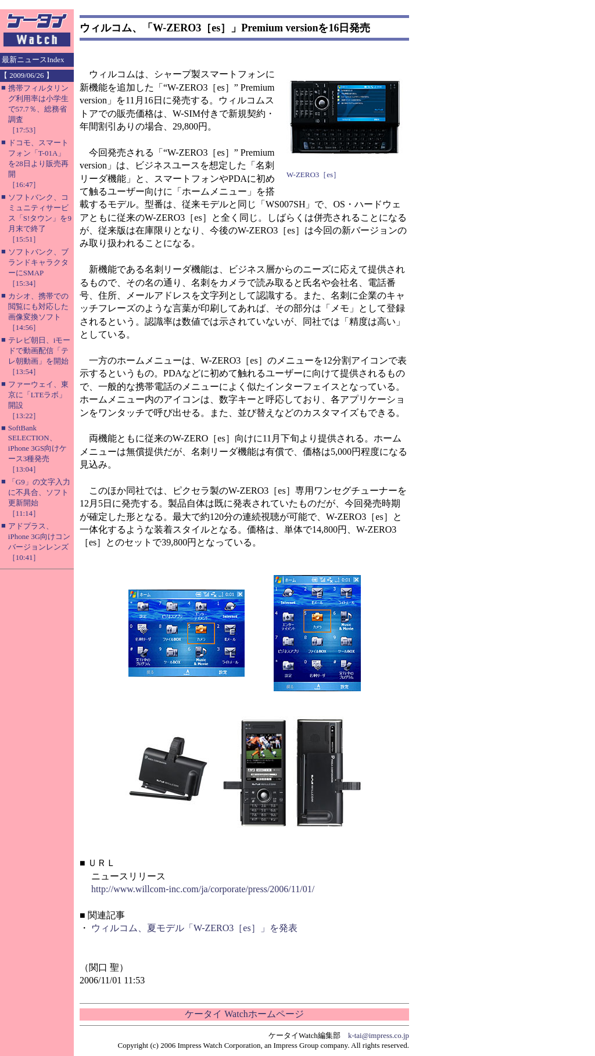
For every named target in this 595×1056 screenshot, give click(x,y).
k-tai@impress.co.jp (378, 1035)
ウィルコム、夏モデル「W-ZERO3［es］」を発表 (194, 928)
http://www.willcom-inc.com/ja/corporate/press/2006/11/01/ (202, 889)
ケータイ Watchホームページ (244, 1014)
